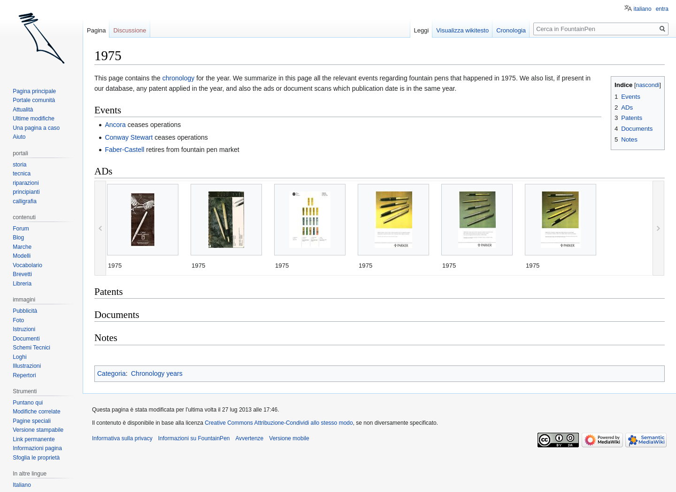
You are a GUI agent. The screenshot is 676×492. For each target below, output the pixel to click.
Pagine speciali (32, 421)
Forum (21, 228)
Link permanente (33, 439)
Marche (22, 247)
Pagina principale (34, 91)
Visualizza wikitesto (462, 30)
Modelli (22, 256)
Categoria (111, 373)
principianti (26, 192)
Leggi (421, 30)
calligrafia (25, 201)
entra (662, 9)
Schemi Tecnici (31, 347)
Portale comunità (34, 100)
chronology (178, 78)
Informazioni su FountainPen (194, 438)
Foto (18, 320)
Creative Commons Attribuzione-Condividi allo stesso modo (279, 423)
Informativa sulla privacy (122, 438)
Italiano (22, 485)
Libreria (22, 283)
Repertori (24, 375)
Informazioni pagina (37, 448)
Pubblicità (25, 311)
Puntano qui (28, 402)
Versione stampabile (38, 430)
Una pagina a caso (36, 128)
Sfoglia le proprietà (36, 457)
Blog (18, 237)
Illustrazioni (27, 366)
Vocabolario (27, 265)
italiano (643, 9)
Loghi (19, 357)
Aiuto (19, 137)
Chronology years (157, 373)
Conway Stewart (129, 137)
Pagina (96, 30)
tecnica (22, 173)
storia (19, 164)
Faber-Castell (124, 149)
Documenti (26, 338)
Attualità (23, 109)
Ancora (115, 124)
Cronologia (511, 30)
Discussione (129, 30)
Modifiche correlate (36, 411)
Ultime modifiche (33, 118)
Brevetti (22, 274)
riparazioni (25, 183)
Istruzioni (24, 329)
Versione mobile (289, 438)
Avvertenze (249, 438)
